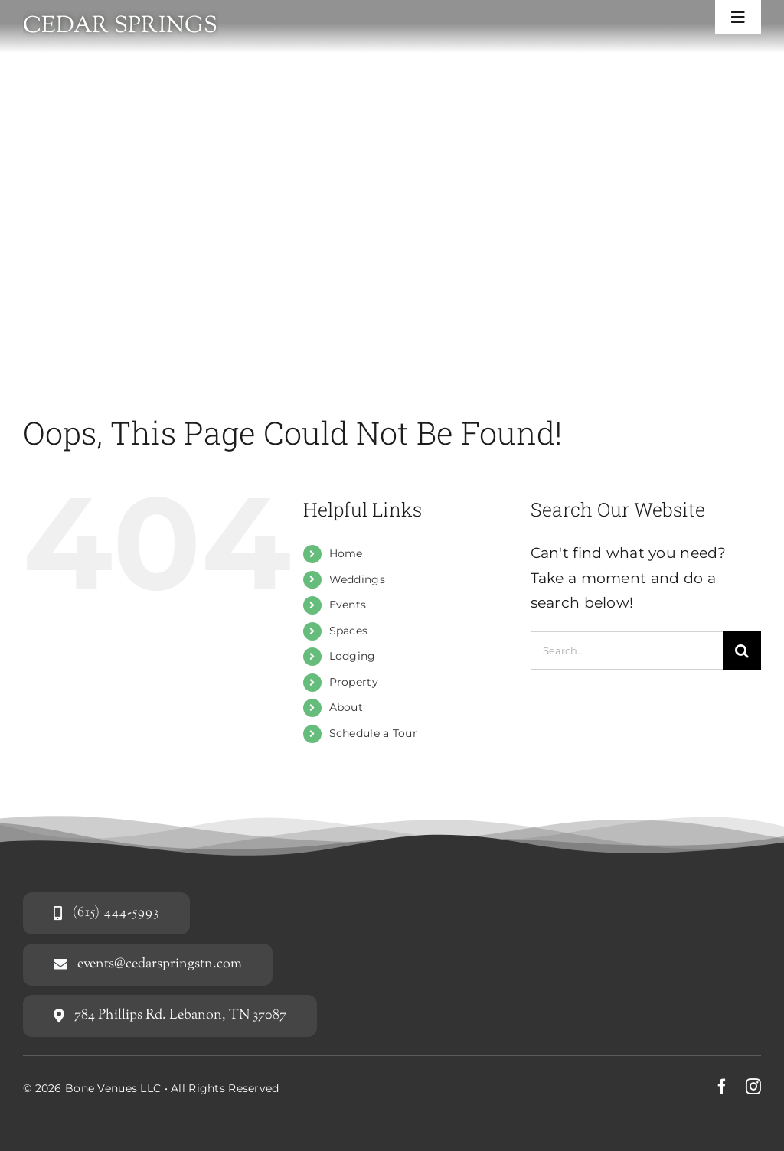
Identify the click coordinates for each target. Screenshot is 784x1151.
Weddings (357, 579)
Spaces (348, 630)
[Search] (742, 650)
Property (353, 682)
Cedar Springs (120, 26)
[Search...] (627, 650)
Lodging (352, 656)
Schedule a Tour (373, 733)
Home (346, 553)
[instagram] (753, 1086)
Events (348, 604)
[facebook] (722, 1086)
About (346, 707)
